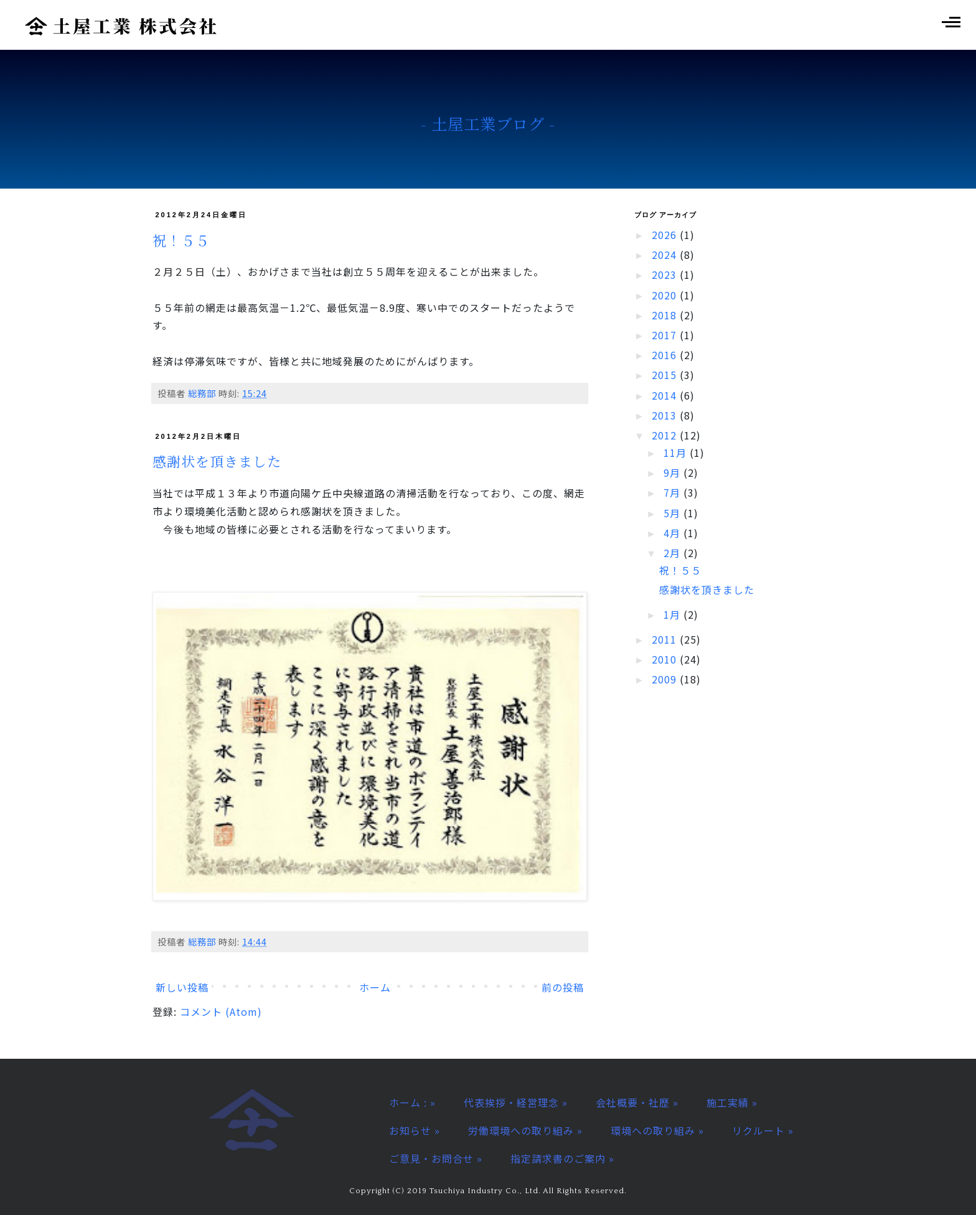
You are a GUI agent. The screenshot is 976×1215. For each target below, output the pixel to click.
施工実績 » (732, 1102)
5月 (673, 512)
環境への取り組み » (657, 1130)
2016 (666, 354)
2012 (666, 435)
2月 (673, 552)
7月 (673, 492)
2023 (666, 274)
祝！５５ (181, 240)
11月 (677, 452)
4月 (673, 532)
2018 (666, 314)
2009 (666, 679)
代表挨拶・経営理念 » (516, 1102)
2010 (666, 659)
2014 (666, 395)
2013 (666, 415)
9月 (673, 472)
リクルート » (763, 1130)
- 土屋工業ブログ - (488, 123)
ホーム (375, 987)
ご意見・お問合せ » (435, 1158)
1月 (673, 614)
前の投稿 (563, 987)
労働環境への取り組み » (525, 1130)
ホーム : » (412, 1102)
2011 (666, 639)
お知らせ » (414, 1130)
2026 (666, 234)
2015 (666, 374)
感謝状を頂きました (216, 461)
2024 (666, 254)
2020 (666, 295)
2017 (666, 334)
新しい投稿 (182, 987)
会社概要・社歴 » (637, 1102)
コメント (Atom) (221, 1011)
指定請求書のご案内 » (562, 1158)
